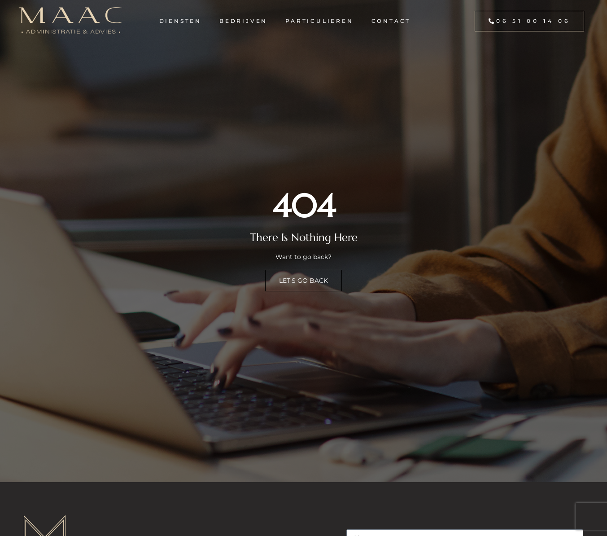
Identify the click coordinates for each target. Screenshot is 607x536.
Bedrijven (243, 21)
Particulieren (319, 21)
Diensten (180, 21)
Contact (391, 21)
